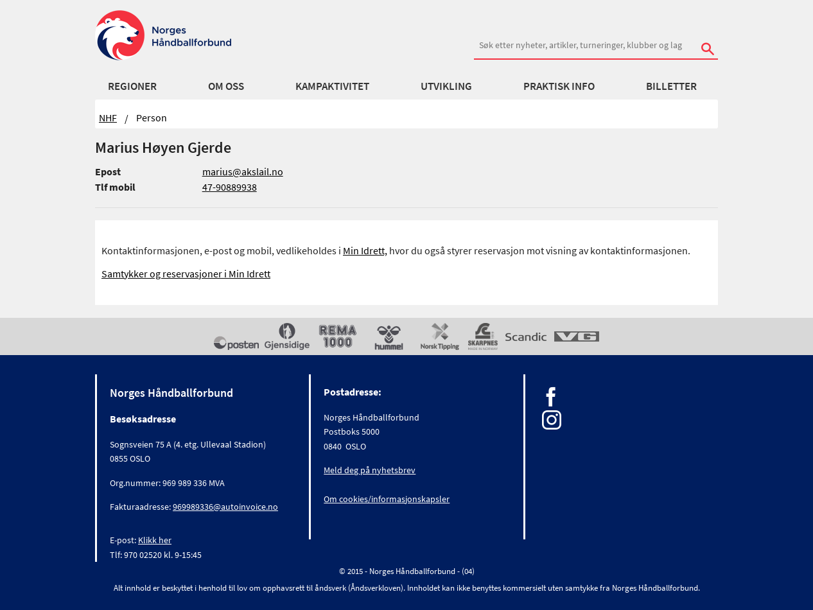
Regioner (132, 86)
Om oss (226, 86)
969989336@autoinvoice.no (225, 506)
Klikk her (154, 540)
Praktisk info (559, 86)
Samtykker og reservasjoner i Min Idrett (185, 273)
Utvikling (446, 86)
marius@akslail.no (242, 171)
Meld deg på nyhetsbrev (369, 470)
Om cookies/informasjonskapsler (387, 499)
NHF (108, 117)
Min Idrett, (365, 250)
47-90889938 (229, 186)
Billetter (671, 86)
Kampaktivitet (332, 86)
